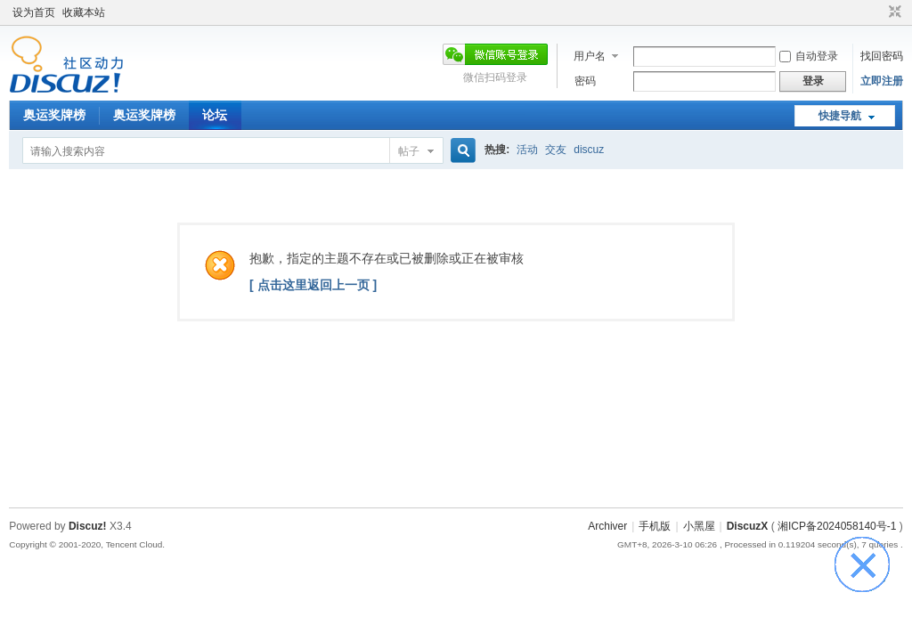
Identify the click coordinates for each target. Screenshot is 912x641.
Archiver (607, 526)
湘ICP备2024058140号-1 (837, 526)
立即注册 (881, 81)
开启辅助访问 (878, 12)
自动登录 (808, 56)
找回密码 (881, 56)
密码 (585, 81)
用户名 (590, 56)
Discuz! (88, 526)
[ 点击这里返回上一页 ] (313, 285)
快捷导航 (839, 116)
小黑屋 (699, 526)
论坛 (214, 115)
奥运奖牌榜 (54, 115)
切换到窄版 (893, 12)
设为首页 (33, 12)
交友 (555, 149)
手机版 (655, 526)
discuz (589, 149)
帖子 (408, 151)
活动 (527, 149)
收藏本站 (83, 12)
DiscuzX (748, 526)
